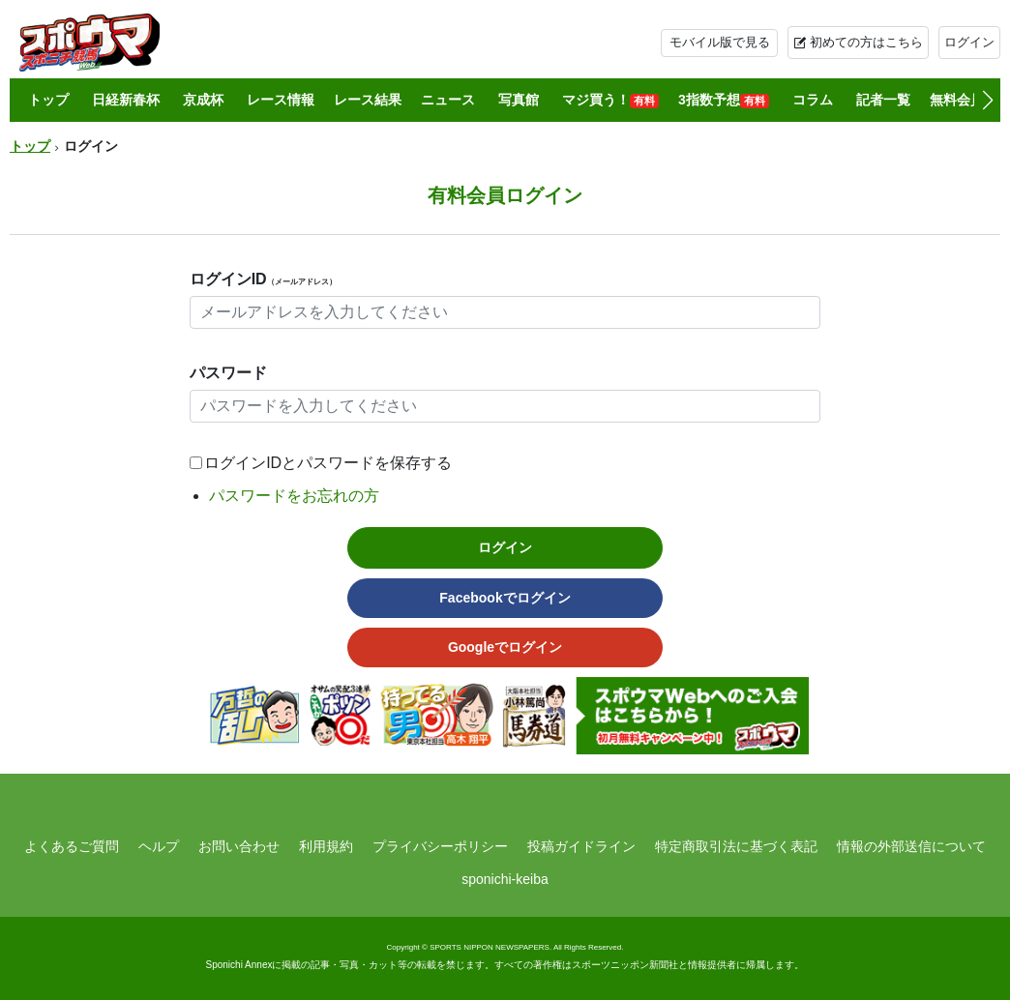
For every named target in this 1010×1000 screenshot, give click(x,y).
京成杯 (203, 99)
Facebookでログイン (504, 597)
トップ (48, 99)
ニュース (448, 99)
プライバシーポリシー (440, 846)
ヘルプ (158, 846)
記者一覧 (883, 99)
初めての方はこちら (866, 42)
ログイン (969, 42)
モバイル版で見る (719, 42)
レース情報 (280, 99)
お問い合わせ (239, 846)
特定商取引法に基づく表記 (736, 846)
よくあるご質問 (71, 846)
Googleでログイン (505, 647)
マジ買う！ (610, 100)
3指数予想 (723, 100)
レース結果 (367, 99)
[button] (987, 100)
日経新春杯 (126, 99)
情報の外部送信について (911, 846)
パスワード (228, 373)
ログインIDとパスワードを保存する (328, 463)
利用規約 (326, 846)
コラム (812, 99)
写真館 (518, 99)
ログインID (263, 279)
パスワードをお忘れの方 (294, 495)
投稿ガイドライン (581, 846)
